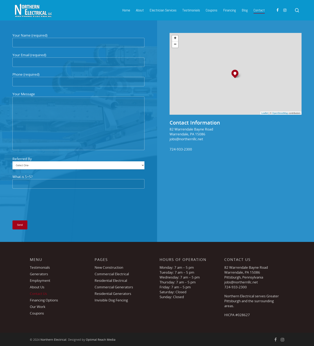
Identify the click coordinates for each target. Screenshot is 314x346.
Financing (229, 10)
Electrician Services (163, 10)
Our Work (37, 306)
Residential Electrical (111, 280)
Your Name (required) (78, 40)
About (140, 10)
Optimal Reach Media (100, 340)
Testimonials (191, 10)
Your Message (78, 121)
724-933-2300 (181, 149)
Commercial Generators (114, 287)
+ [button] (175, 38)
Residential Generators (113, 293)
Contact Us (38, 293)
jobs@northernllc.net (186, 139)
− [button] (175, 45)
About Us (37, 287)
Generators (39, 274)
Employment (40, 280)
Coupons (211, 10)
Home (126, 10)
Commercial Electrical (112, 274)
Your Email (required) (78, 60)
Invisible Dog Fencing (111, 300)
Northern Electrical (53, 340)
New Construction (109, 267)
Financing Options (44, 300)
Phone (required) (78, 79)
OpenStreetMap (280, 113)
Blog (245, 10)
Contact (259, 10)
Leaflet (264, 113)
